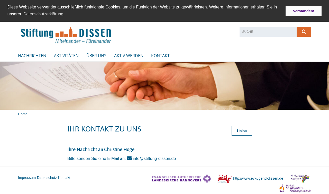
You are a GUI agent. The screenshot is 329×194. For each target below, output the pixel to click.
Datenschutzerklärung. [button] (44, 14)
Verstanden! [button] (303, 11)
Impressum (27, 177)
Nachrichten (32, 55)
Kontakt (160, 55)
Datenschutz (47, 177)
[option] (164, 85)
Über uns (96, 55)
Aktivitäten (66, 55)
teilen (242, 130)
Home (23, 113)
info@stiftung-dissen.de (154, 158)
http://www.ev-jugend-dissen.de (258, 178)
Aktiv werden (128, 55)
